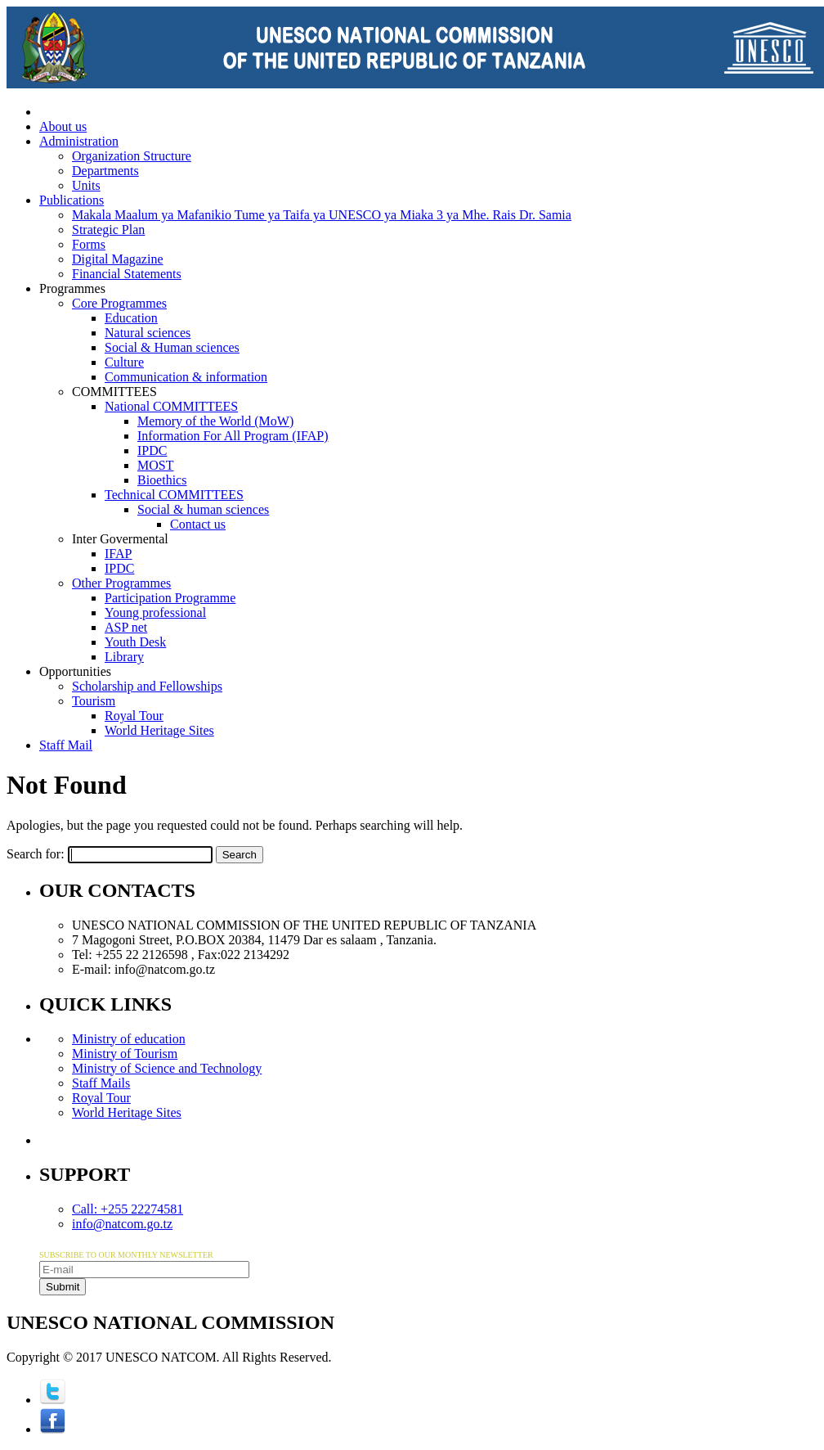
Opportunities (75, 671)
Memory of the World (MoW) (215, 421)
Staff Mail (65, 745)
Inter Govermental (120, 539)
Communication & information (186, 377)
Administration (79, 141)
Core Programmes (119, 303)
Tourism (93, 701)
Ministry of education (129, 1039)
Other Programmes (121, 583)
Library (124, 657)
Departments (105, 171)
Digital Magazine (117, 259)
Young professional (155, 612)
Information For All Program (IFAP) (232, 436)
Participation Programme (170, 598)
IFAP (118, 554)
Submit (62, 1287)
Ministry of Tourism (124, 1053)
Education (131, 318)
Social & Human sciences (172, 347)
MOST (155, 465)
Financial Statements (126, 274)
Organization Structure (131, 156)
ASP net (126, 627)
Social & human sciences (203, 509)
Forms (88, 244)
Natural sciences (147, 333)
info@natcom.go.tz (122, 1224)
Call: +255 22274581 (127, 1209)
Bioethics (161, 480)
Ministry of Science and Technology (167, 1068)
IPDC (152, 450)
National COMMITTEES (171, 406)
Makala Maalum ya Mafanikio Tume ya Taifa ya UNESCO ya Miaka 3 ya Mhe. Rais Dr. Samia (321, 215)
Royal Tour (134, 716)
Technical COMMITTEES (174, 495)
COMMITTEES (114, 392)
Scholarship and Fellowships (147, 686)
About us (63, 126)
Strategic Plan (108, 229)
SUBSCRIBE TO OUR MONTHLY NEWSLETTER (126, 1254)
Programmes (72, 288)
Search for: (36, 854)
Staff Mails (101, 1083)
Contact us (198, 524)
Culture (124, 362)
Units (86, 185)
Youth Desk (135, 642)
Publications (71, 200)
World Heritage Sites (159, 730)
